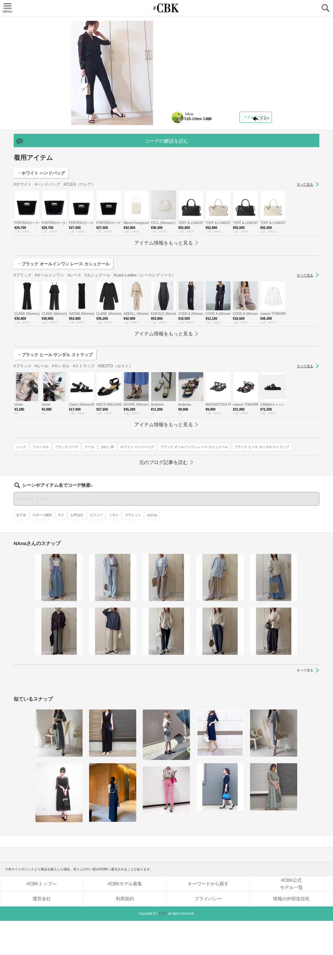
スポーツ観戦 (42, 549)
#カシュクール (97, 340)
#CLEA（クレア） (79, 249)
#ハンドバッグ (47, 249)
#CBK (163, 947)
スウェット (133, 549)
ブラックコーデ (226, 157)
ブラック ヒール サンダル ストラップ (203, 186)
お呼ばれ (77, 549)
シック (180, 157)
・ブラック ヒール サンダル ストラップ (55, 420)
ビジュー (96, 549)
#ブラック (23, 340)
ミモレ (114, 549)
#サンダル (61, 431)
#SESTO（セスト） (115, 431)
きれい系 (182, 167)
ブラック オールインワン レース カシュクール (209, 176)
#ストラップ (84, 431)
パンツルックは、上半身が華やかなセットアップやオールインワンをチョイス (220, 64)
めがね (152, 549)
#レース (74, 340)
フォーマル (200, 157)
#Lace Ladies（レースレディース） (144, 340)
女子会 (21, 549)
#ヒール (42, 431)
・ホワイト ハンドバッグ (41, 238)
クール (249, 157)
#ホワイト (23, 249)
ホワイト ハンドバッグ (212, 167)
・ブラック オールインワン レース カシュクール (63, 329)
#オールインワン (49, 340)
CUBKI (166, 8)
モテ (61, 549)
